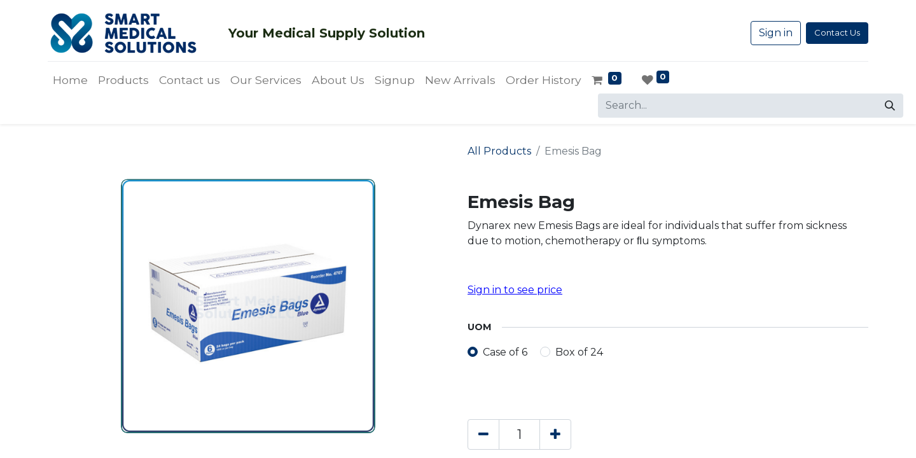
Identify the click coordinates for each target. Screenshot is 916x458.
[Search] (890, 106)
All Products (499, 151)
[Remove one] (483, 434)
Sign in (776, 33)
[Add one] (555, 434)
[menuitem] (70, 80)
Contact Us (837, 32)
